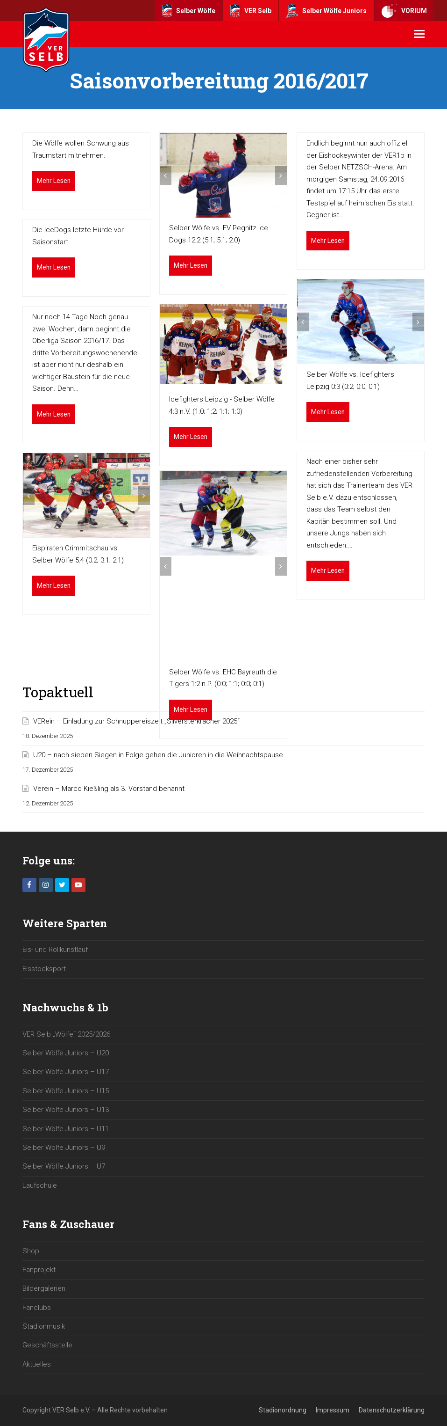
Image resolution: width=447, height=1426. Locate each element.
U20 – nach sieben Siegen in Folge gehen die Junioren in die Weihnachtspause (158, 755)
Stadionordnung (282, 1410)
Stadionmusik (43, 1326)
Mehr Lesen (54, 180)
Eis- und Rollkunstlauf (55, 949)
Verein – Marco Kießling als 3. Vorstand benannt (108, 788)
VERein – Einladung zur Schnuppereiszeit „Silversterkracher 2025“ (136, 721)
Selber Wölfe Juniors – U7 (63, 1166)
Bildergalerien (43, 1288)
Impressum (332, 1410)
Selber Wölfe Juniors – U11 (65, 1129)
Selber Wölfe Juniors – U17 (65, 1072)
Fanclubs (36, 1307)
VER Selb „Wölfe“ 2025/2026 (66, 1034)
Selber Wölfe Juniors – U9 (63, 1147)
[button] (419, 34)
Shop (30, 1251)
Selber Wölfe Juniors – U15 (65, 1091)
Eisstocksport (44, 969)
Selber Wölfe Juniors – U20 (65, 1053)
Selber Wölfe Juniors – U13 (65, 1109)
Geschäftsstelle (47, 1345)
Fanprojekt (39, 1269)
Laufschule (39, 1185)
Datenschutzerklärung (392, 1410)
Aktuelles (36, 1364)
